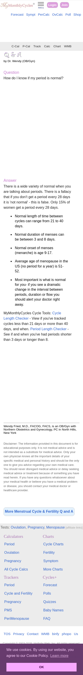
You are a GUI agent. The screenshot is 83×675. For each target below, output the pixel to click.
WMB (67, 46)
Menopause (55, 527)
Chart (57, 46)
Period (9, 544)
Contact (33, 634)
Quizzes (49, 602)
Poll (68, 14)
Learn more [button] (59, 656)
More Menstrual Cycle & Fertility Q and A (39, 511)
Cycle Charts (53, 544)
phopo (66, 634)
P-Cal (26, 46)
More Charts (53, 569)
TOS (7, 634)
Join (65, 5)
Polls (47, 593)
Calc (47, 46)
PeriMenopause (16, 618)
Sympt (30, 14)
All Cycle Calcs (16, 569)
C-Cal (15, 46)
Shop (77, 14)
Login (52, 5)
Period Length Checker (48, 329)
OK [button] (41, 667)
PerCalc (43, 14)
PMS (8, 610)
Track (37, 46)
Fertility (49, 552)
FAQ (46, 618)
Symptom (50, 561)
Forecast (17, 14)
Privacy (18, 634)
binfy (55, 634)
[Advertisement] (41, 30)
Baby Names (53, 610)
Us (76, 634)
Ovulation (18, 527)
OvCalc (57, 14)
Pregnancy (36, 527)
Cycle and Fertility (18, 593)
